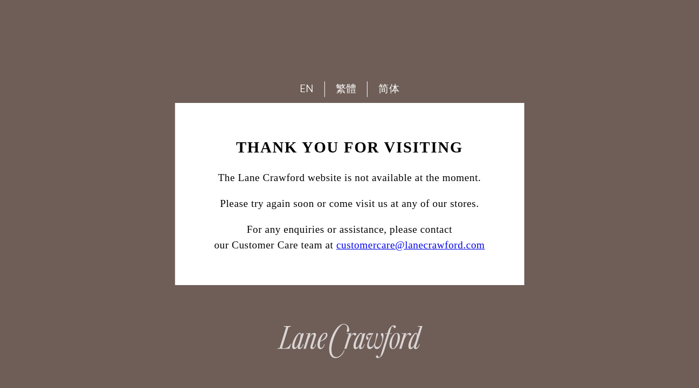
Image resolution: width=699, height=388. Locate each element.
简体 (388, 88)
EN (307, 88)
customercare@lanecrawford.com (410, 245)
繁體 (346, 88)
